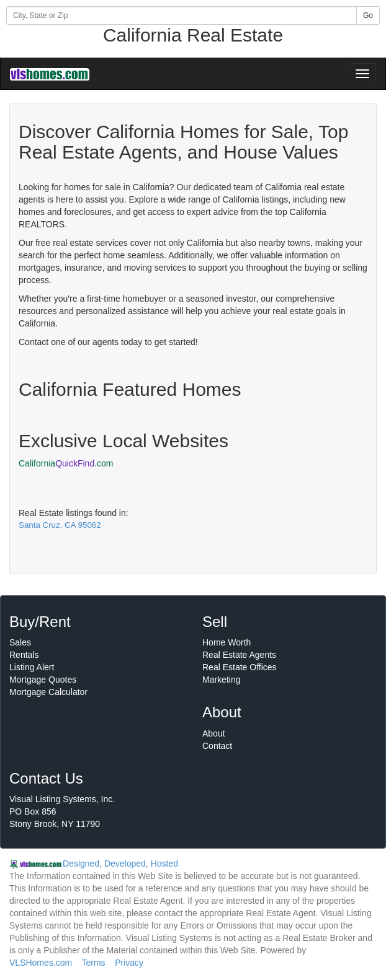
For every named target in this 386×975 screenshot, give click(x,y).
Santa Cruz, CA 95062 (60, 525)
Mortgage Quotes (42, 679)
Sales (20, 642)
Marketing (221, 679)
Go (368, 15)
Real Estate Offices (239, 667)
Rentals (23, 655)
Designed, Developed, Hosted (120, 863)
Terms (93, 963)
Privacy (129, 963)
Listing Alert (31, 667)
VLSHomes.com (40, 963)
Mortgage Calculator (48, 692)
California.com (66, 463)
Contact (217, 746)
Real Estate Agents (239, 655)
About (213, 733)
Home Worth (226, 642)
